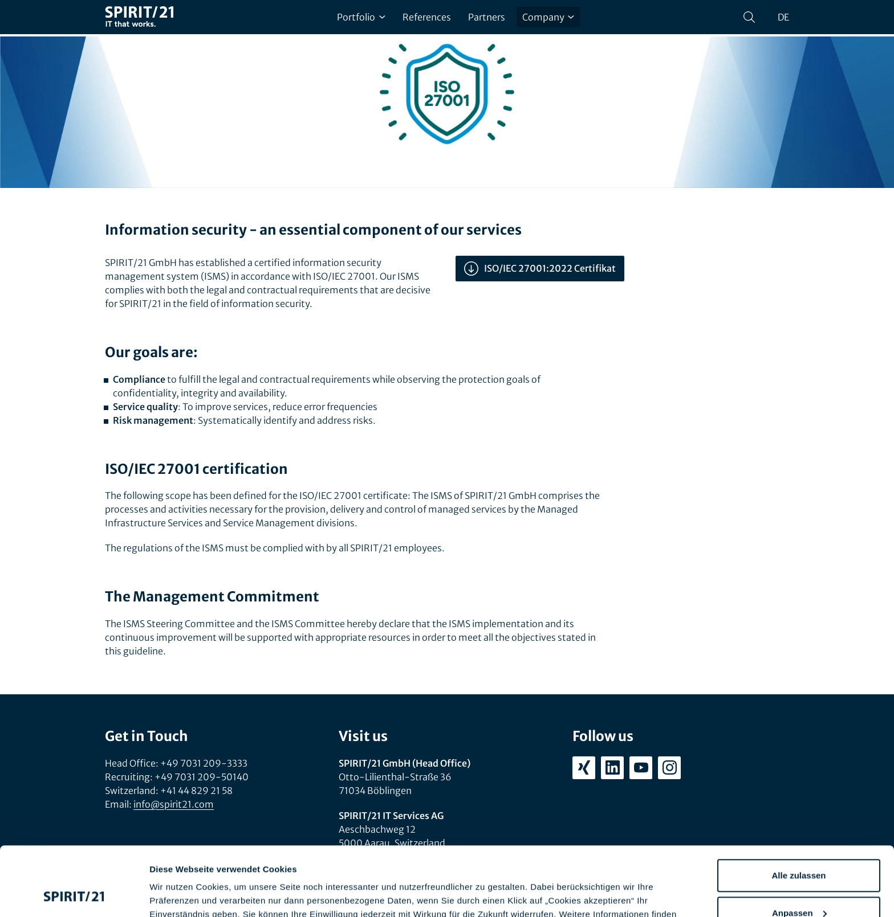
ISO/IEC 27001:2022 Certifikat (540, 268)
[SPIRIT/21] (139, 17)
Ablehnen (798, 885)
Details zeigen (178, 894)
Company (548, 17)
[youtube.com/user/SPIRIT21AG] (640, 767)
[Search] (749, 17)
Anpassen (799, 848)
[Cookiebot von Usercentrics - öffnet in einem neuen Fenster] (74, 894)
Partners (486, 17)
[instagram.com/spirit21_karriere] (669, 767)
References (427, 17)
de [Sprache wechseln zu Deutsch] (783, 17)
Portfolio (361, 17)
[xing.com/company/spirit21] (583, 767)
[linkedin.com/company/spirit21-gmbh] (612, 767)
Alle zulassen (798, 811)
